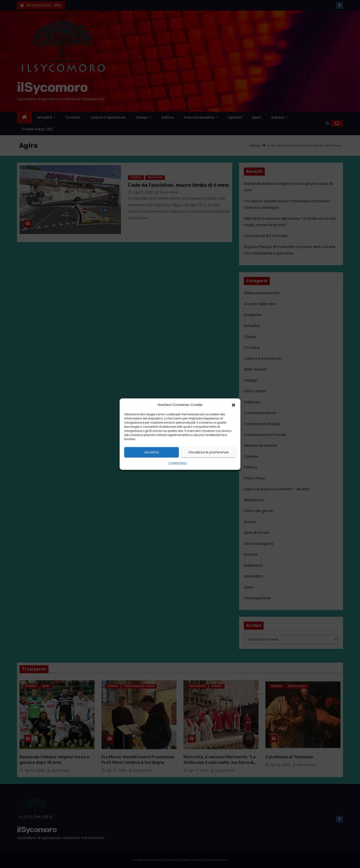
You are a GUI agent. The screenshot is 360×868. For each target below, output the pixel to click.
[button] (233, 404)
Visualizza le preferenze (208, 452)
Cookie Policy (178, 463)
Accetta (151, 452)
